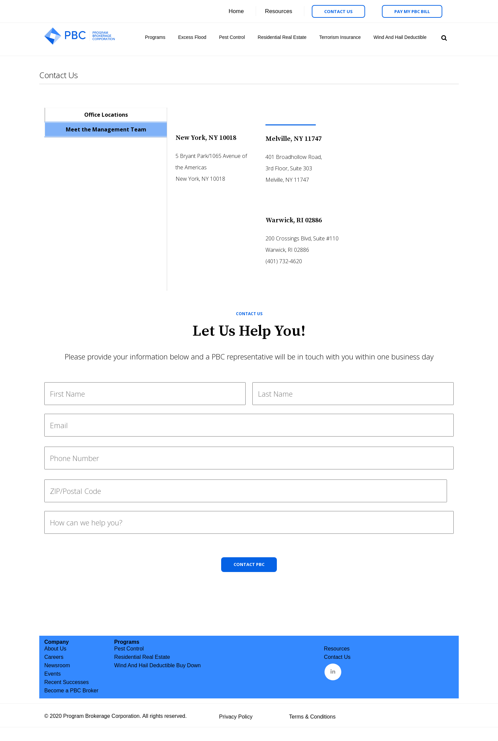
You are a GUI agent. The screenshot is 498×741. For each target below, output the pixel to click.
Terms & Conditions (312, 717)
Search (443, 37)
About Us (55, 648)
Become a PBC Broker (71, 690)
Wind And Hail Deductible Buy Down (157, 665)
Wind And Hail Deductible (400, 37)
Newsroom (57, 665)
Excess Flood (192, 37)
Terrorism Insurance (340, 37)
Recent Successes (66, 682)
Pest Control (232, 37)
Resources (278, 11)
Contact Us (338, 11)
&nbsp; (333, 671)
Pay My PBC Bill (412, 11)
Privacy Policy (236, 717)
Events (52, 674)
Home (236, 11)
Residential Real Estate (282, 37)
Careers (53, 657)
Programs (155, 37)
